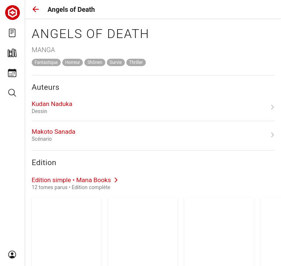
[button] (35, 9)
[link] (153, 107)
